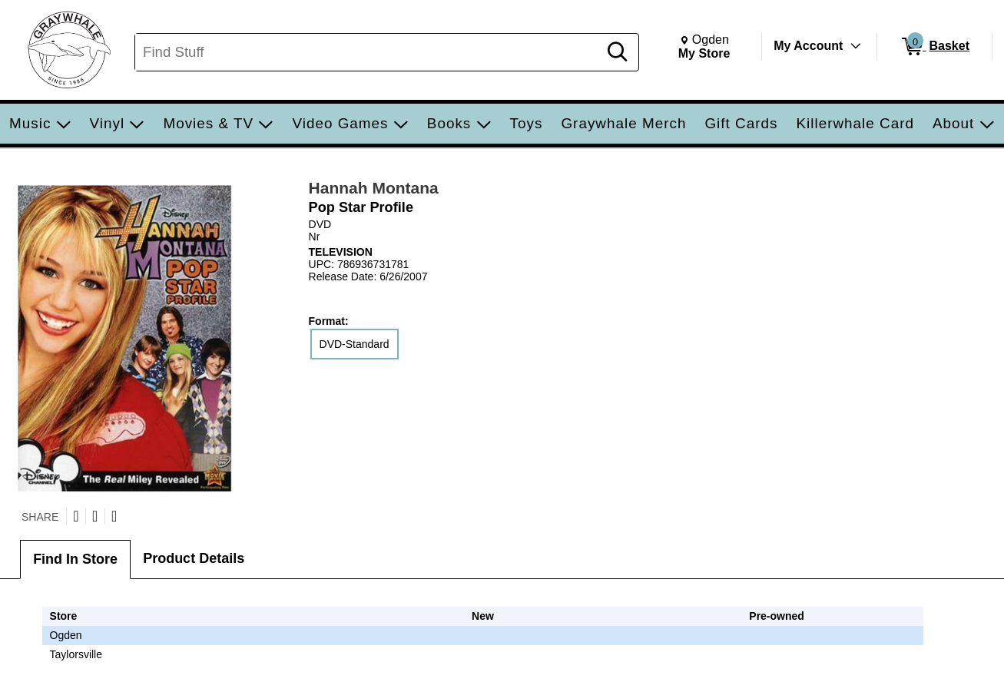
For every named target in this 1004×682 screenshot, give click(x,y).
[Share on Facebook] (95, 516)
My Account (808, 45)
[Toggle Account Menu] (856, 46)
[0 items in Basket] (934, 46)
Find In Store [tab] (75, 559)
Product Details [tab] (193, 558)
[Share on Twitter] (75, 516)
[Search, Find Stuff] (368, 52)
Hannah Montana (374, 188)
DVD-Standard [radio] (354, 344)
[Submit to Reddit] (114, 516)
